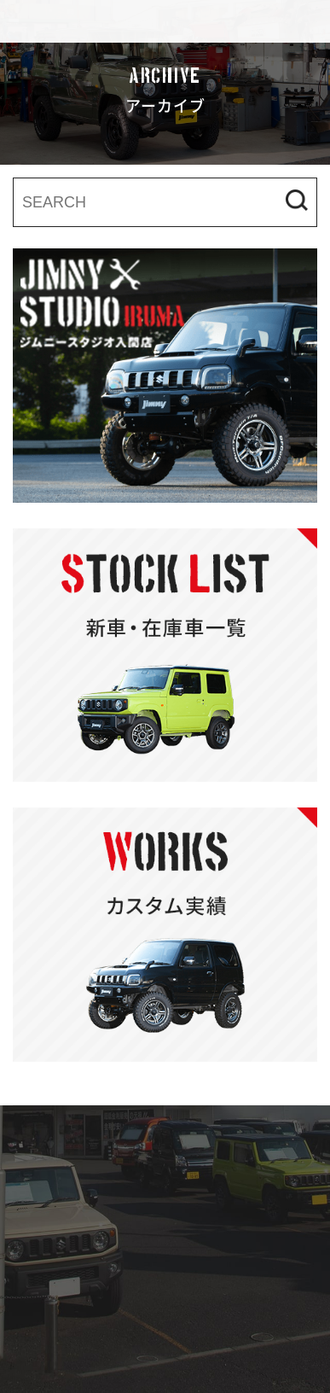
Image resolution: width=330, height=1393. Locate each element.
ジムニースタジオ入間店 (119, 21)
